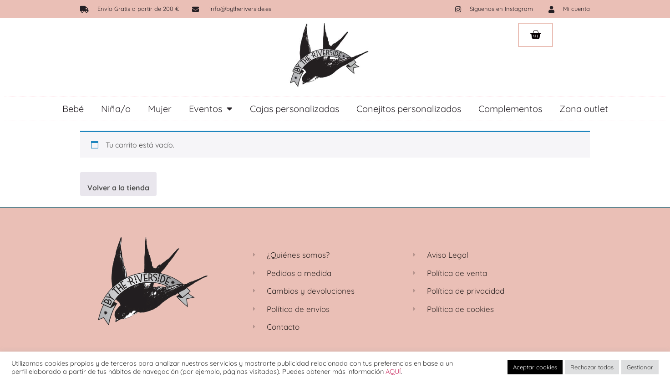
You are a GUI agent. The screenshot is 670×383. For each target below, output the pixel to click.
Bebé (73, 108)
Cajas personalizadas (294, 108)
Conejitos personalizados (408, 108)
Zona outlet (583, 108)
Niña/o (116, 108)
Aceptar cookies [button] (535, 367)
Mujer (160, 108)
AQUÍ (393, 371)
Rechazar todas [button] (592, 367)
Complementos (510, 108)
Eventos (211, 109)
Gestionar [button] (640, 367)
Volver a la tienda (118, 187)
